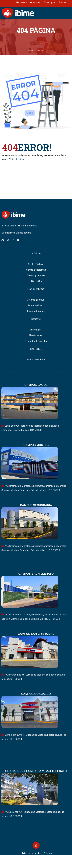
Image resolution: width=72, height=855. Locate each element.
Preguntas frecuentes (36, 341)
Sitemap (48, 853)
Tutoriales (35, 329)
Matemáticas (35, 305)
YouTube (35, 2)
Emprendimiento (36, 311)
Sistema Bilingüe (35, 299)
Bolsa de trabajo (36, 359)
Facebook (21, 2)
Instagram (49, 2)
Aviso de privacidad (31, 853)
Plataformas (35, 335)
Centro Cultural (36, 264)
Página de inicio (16, 159)
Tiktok (62, 2)
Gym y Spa (36, 281)
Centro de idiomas (36, 269)
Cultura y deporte (36, 275)
